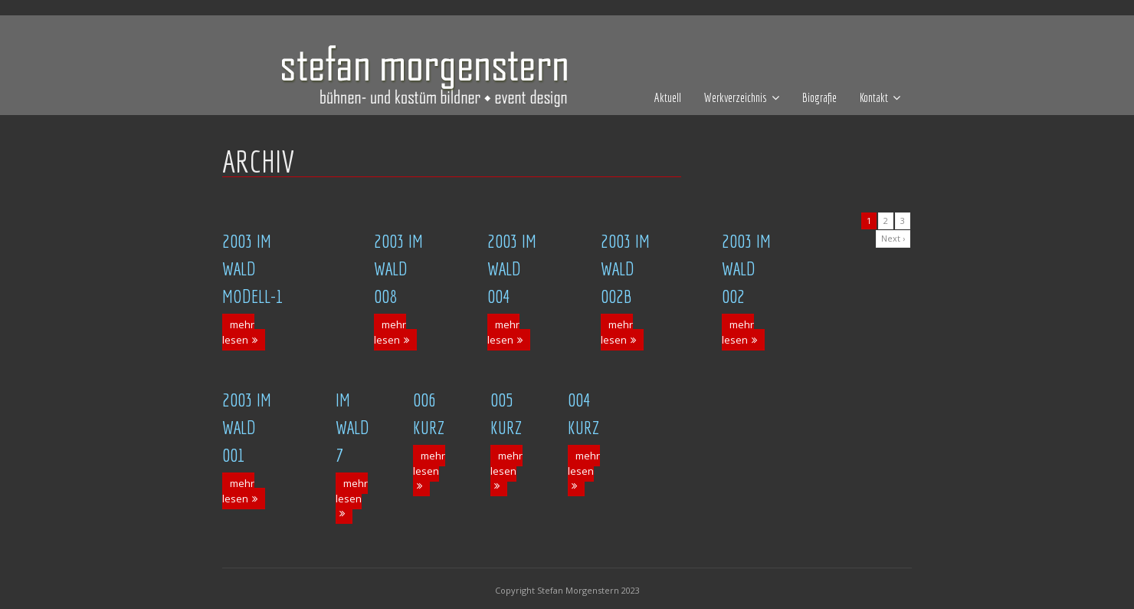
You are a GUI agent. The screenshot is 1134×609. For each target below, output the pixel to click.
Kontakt (874, 97)
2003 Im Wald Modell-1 (253, 268)
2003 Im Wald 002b (625, 268)
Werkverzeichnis (735, 97)
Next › (893, 238)
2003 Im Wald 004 (511, 268)
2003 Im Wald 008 (398, 268)
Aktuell (667, 97)
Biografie (819, 97)
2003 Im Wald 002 (746, 268)
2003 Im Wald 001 (246, 427)
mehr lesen (238, 332)
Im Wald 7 (352, 427)
